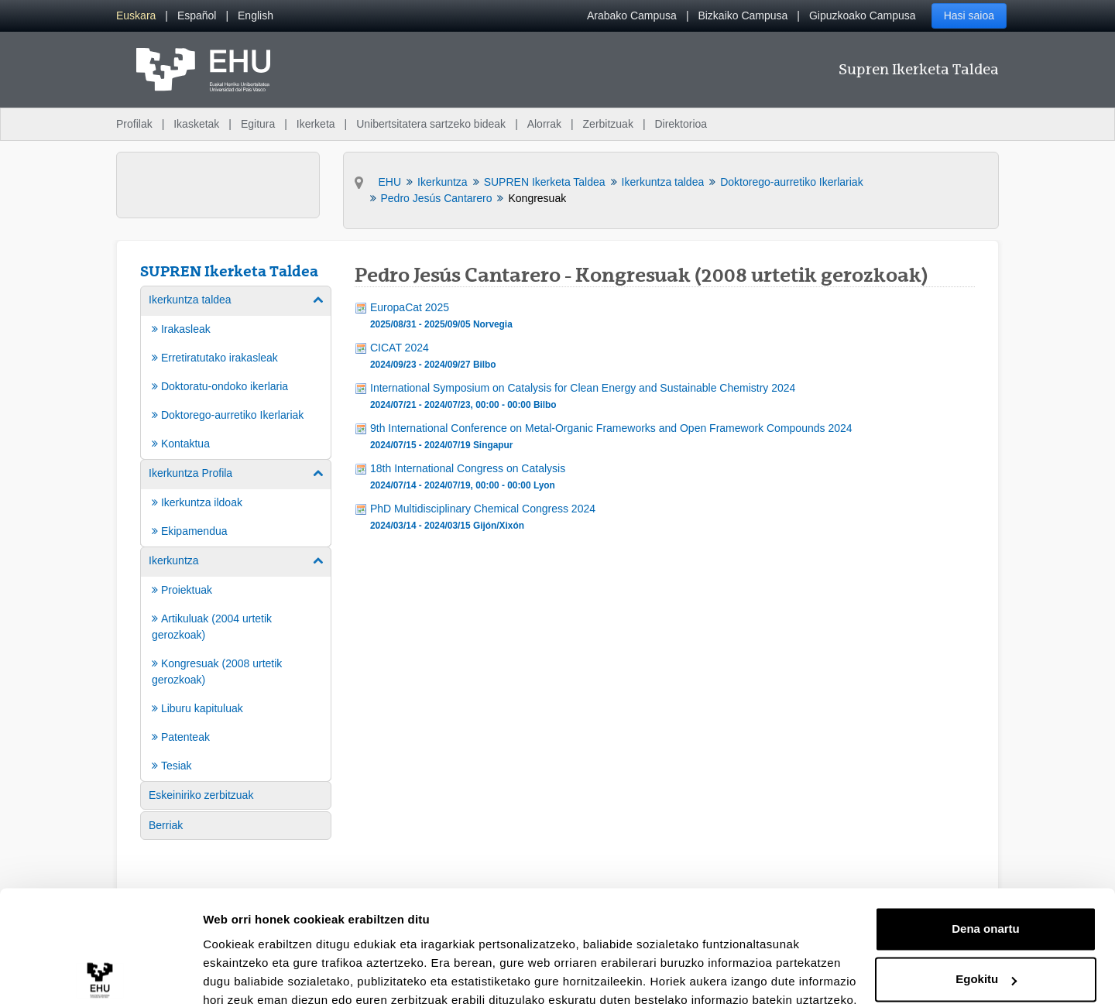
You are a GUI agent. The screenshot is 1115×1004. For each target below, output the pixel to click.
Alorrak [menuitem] (544, 124)
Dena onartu (986, 859)
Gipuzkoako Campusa (862, 15)
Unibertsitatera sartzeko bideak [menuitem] (431, 124)
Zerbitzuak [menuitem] (608, 124)
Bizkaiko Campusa (742, 15)
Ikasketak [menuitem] (196, 124)
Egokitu (986, 910)
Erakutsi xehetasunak (263, 973)
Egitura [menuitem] (258, 124)
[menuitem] (135, 16)
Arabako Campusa (632, 15)
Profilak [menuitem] (134, 124)
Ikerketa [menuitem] (316, 124)
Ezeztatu (986, 961)
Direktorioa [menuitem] (680, 124)
